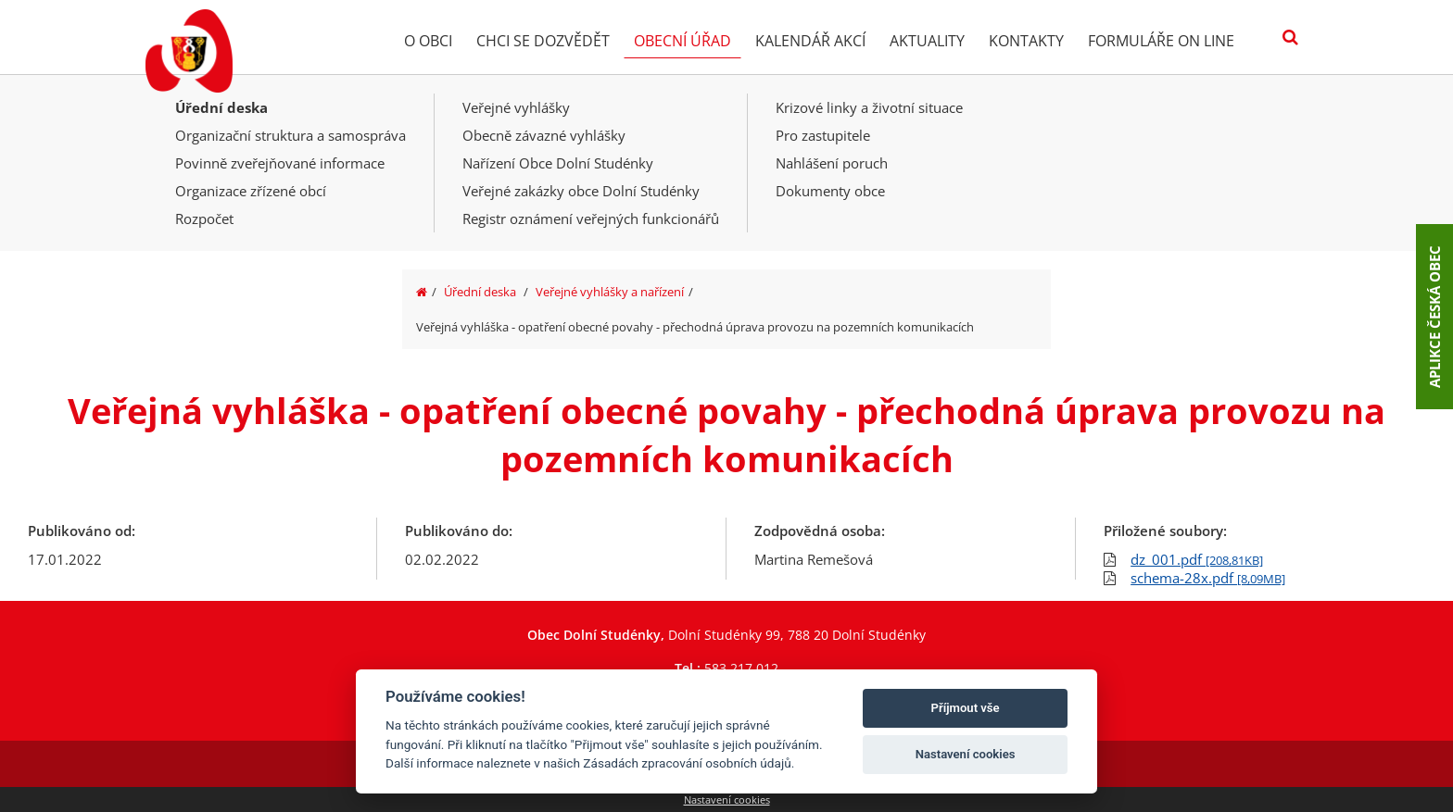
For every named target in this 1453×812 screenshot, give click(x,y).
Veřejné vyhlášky (516, 107)
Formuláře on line (1161, 41)
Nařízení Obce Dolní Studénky (557, 163)
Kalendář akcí (810, 41)
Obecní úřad (682, 41)
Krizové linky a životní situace (869, 107)
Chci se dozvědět (543, 41)
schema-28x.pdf (1208, 577)
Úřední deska (221, 107)
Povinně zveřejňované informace (280, 163)
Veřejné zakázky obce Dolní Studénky (581, 190)
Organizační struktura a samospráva (290, 135)
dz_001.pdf (1197, 559)
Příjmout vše (965, 708)
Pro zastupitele (823, 135)
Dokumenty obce (830, 190)
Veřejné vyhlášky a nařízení (610, 291)
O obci (428, 41)
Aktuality (927, 41)
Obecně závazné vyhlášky (543, 135)
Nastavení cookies (727, 799)
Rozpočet (204, 218)
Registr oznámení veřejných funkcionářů (590, 218)
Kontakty (1026, 41)
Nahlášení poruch (832, 163)
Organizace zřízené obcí (250, 190)
